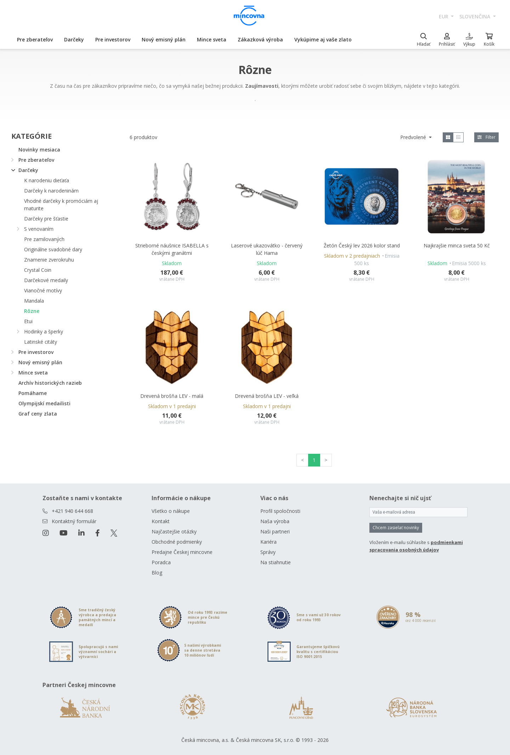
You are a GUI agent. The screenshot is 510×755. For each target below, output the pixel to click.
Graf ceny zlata (37, 413)
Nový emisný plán (164, 39)
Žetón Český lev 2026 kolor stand (362, 245)
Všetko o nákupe (171, 511)
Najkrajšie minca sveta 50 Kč (457, 245)
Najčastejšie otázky (174, 531)
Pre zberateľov (35, 39)
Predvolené (413, 137)
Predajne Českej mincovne (182, 552)
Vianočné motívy (43, 290)
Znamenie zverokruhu (49, 259)
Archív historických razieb (50, 382)
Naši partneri (275, 531)
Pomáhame (32, 393)
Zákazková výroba (260, 39)
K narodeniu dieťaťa (46, 180)
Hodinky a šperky (43, 331)
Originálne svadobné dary (53, 249)
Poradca (161, 562)
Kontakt (161, 521)
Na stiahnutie (275, 562)
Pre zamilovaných (44, 239)
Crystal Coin (37, 270)
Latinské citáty (40, 341)
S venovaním (38, 228)
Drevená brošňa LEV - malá (171, 396)
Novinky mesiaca (39, 149)
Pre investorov (112, 39)
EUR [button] (444, 16)
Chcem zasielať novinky (396, 528)
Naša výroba (274, 521)
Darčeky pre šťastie (46, 218)
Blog (157, 572)
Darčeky (74, 39)
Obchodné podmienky (177, 541)
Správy (268, 552)
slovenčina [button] (475, 16)
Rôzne (31, 311)
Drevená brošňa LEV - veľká (267, 396)
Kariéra (268, 541)
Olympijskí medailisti (44, 403)
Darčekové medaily (46, 280)
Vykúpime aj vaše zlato (323, 39)
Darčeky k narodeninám (51, 190)
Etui (28, 321)
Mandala (34, 300)
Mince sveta (211, 39)
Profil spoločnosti (280, 511)
